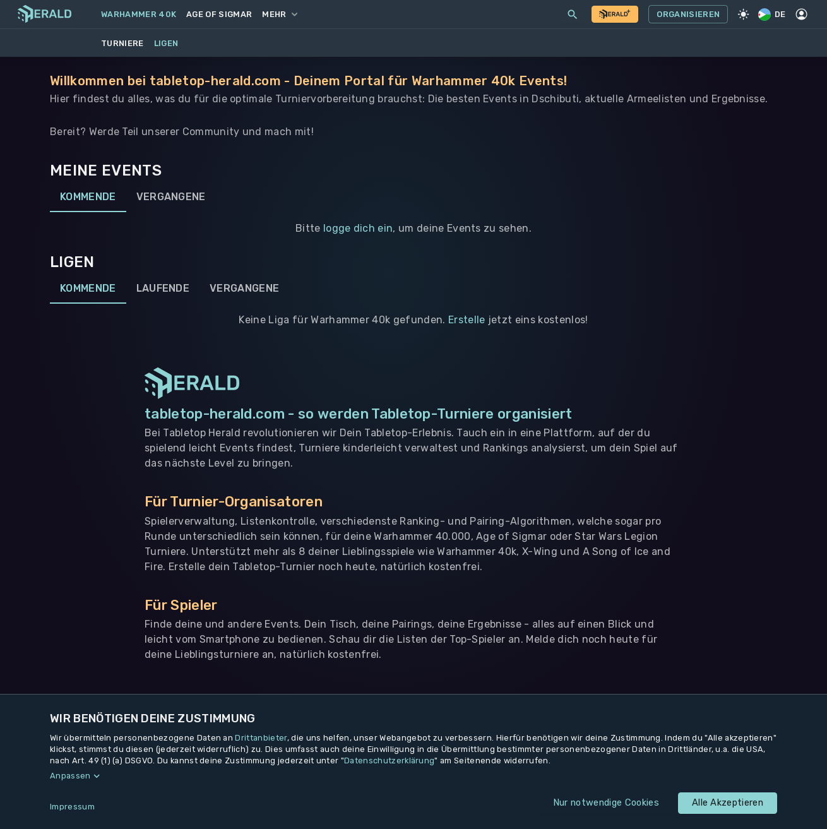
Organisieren (688, 14)
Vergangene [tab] (171, 197)
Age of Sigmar (219, 14)
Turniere (122, 43)
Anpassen (70, 775)
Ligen (166, 43)
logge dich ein (358, 228)
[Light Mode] (743, 14)
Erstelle (466, 320)
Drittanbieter (261, 738)
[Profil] (802, 14)
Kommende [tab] (88, 197)
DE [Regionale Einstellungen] (772, 14)
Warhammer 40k (138, 14)
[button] (413, 776)
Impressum (72, 806)
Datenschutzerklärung (389, 760)
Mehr (279, 14)
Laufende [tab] (163, 288)
